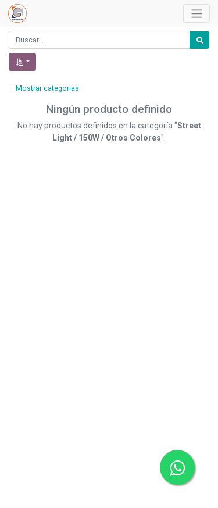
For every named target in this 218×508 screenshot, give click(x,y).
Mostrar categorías (47, 88)
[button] (22, 62)
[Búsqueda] (199, 40)
